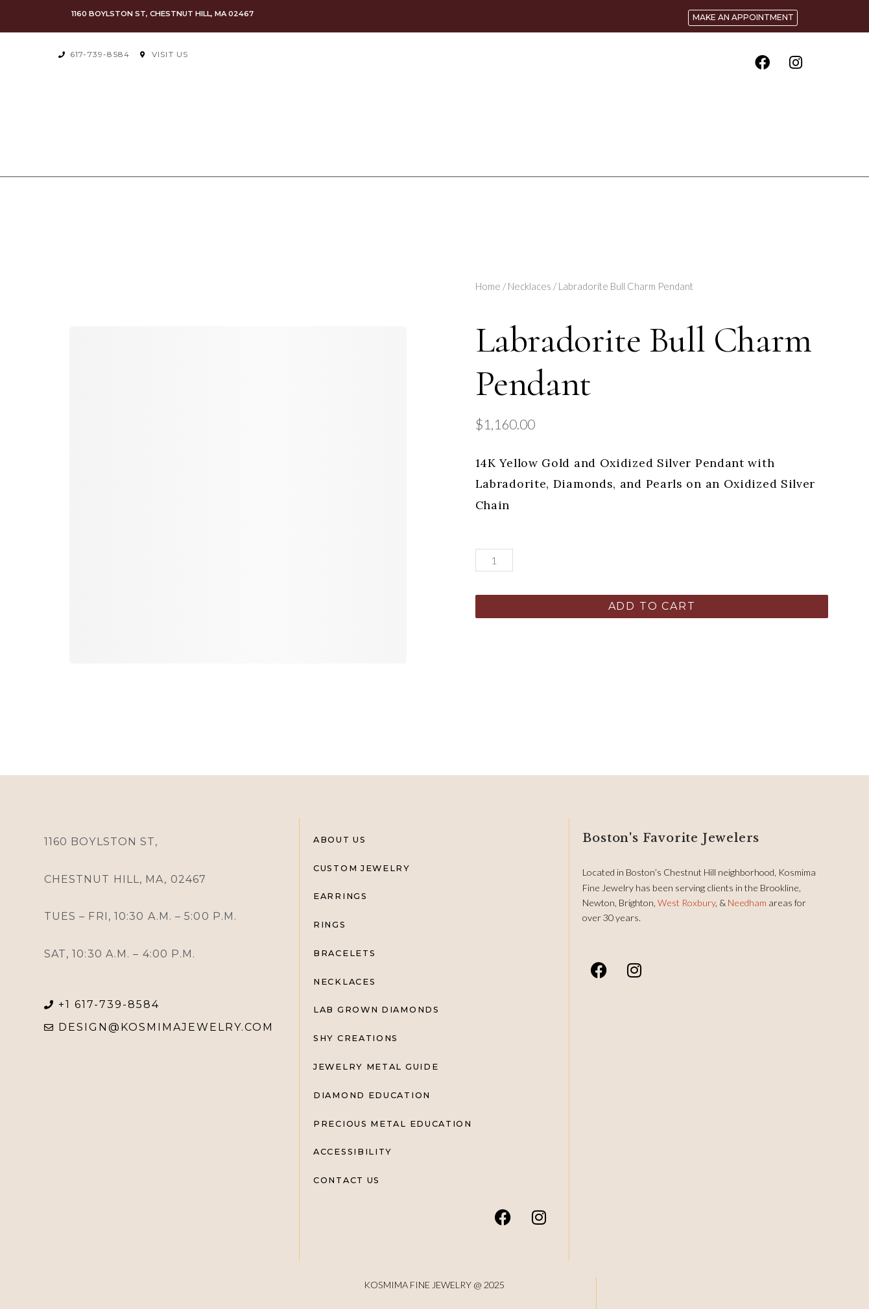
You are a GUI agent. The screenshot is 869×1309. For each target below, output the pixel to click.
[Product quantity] (494, 560)
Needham (748, 902)
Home (488, 286)
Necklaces (529, 286)
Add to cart (652, 606)
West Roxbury (686, 902)
